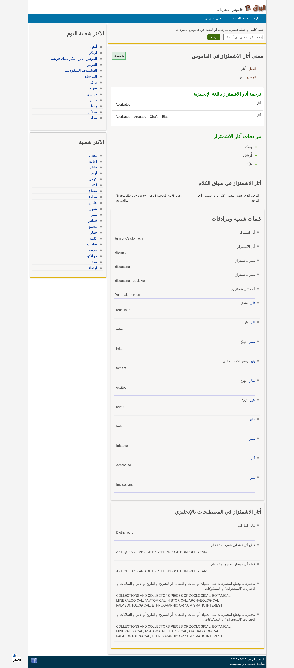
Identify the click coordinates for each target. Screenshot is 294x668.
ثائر (251, 303)
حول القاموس (212, 18)
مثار (251, 380)
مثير (251, 341)
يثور (251, 400)
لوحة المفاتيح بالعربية (244, 18)
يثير (251, 361)
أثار (252, 458)
